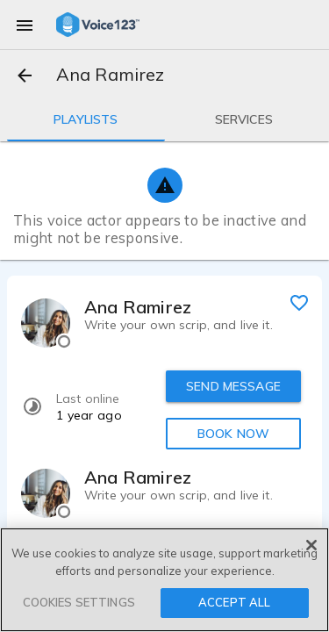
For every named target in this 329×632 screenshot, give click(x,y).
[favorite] (299, 302)
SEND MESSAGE (233, 386)
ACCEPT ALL (234, 602)
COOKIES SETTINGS (79, 602)
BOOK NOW (233, 434)
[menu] (24, 24)
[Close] (311, 545)
